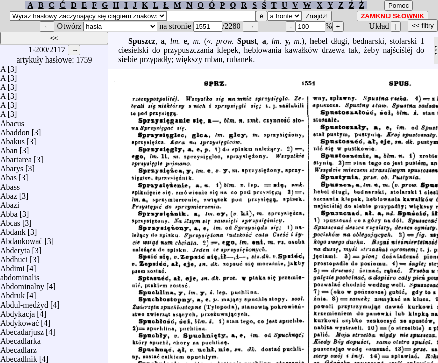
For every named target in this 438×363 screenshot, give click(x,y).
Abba (9, 211)
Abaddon (15, 130)
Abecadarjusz (22, 329)
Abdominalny (22, 284)
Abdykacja (17, 311)
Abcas (10, 220)
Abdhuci (14, 257)
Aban (9, 148)
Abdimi (12, 266)
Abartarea (16, 157)
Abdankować (21, 238)
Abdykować (19, 320)
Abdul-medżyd (24, 302)
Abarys (11, 166)
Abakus (12, 139)
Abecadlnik (18, 356)
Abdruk (12, 293)
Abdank (13, 229)
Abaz (8, 193)
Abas (8, 175)
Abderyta (15, 248)
